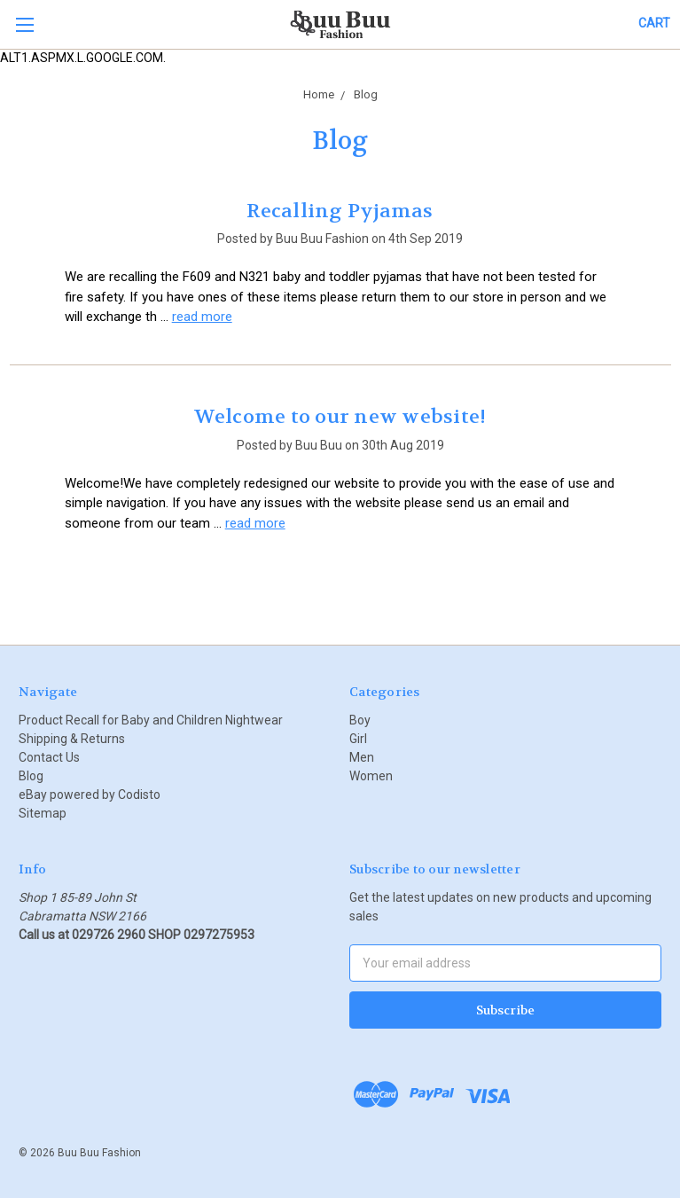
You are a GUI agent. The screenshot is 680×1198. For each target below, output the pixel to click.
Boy (360, 720)
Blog (31, 776)
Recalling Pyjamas (339, 211)
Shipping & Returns (72, 739)
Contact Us (49, 757)
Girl (358, 739)
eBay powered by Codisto (89, 794)
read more (202, 317)
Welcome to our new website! (340, 416)
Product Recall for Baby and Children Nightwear (151, 720)
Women (371, 776)
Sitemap (42, 813)
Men (361, 757)
